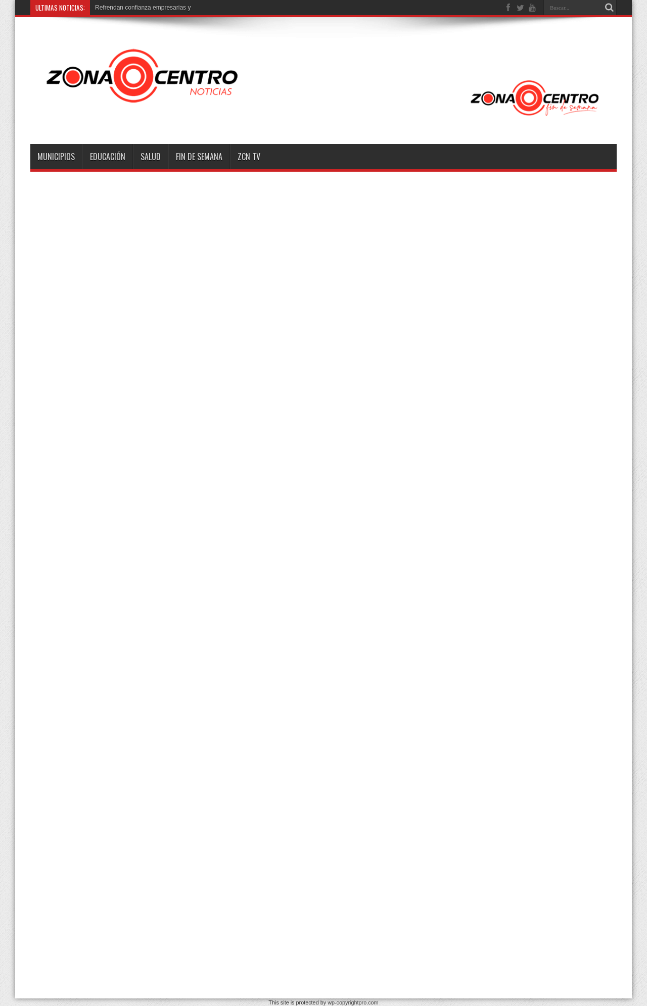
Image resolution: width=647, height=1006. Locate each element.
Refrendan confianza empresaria (139, 7)
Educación (107, 156)
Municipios (56, 156)
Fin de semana (199, 156)
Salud (151, 156)
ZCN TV (249, 156)
